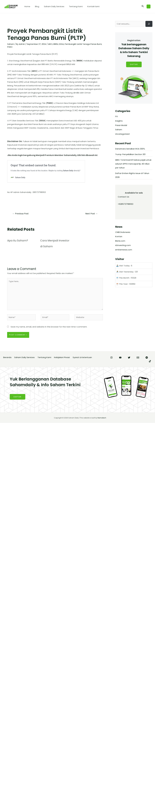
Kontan (118, 236)
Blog (36, 6)
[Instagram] (111, 357)
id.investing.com (123, 245)
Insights (119, 121)
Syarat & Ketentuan (82, 357)
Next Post (91, 213)
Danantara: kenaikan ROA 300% (130, 149)
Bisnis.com (120, 241)
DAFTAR (134, 64)
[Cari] (148, 24)
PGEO (9, 47)
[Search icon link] (143, 6)
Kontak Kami (89, 6)
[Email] (138, 357)
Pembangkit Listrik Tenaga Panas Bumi (83, 44)
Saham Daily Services (52, 6)
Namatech (102, 418)
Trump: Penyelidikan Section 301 (130, 154)
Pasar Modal (121, 125)
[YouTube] (120, 357)
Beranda (7, 357)
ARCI (50, 44)
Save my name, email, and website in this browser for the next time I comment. (49, 327)
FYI (116, 116)
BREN (55, 44)
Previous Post (20, 213)
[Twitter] (129, 357)
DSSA (61, 44)
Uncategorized (122, 134)
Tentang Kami (73, 6)
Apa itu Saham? (17, 240)
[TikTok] (150, 361)
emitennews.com (123, 249)
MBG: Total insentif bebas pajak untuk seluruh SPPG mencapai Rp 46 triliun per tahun (133, 164)
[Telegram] (147, 357)
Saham (10, 44)
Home (27, 6)
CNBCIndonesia (122, 232)
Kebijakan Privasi (62, 357)
